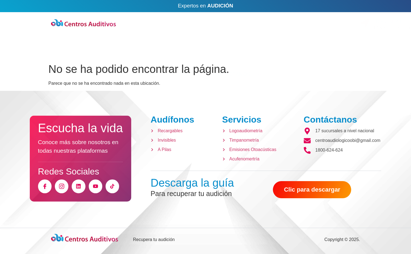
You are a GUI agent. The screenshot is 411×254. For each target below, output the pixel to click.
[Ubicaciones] (308, 23)
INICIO (89, 49)
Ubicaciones (333, 21)
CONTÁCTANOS (236, 49)
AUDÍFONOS (132, 49)
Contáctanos (330, 120)
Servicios (241, 120)
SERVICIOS (182, 49)
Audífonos (172, 120)
